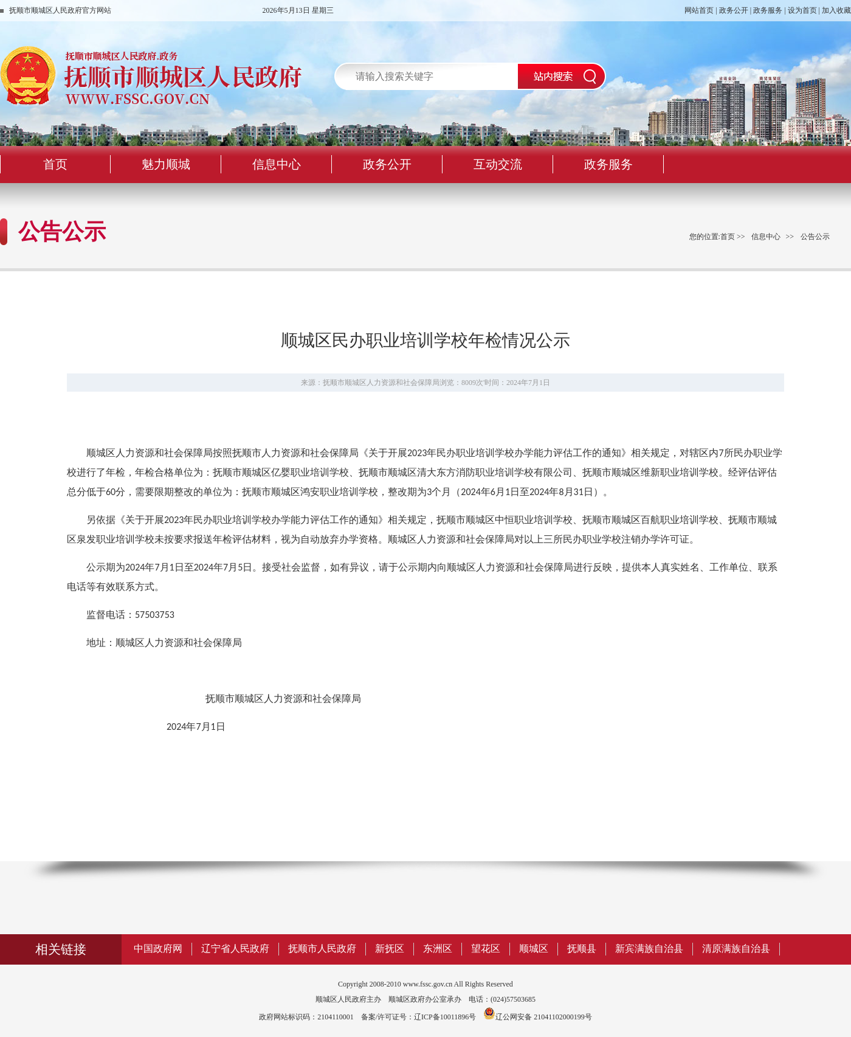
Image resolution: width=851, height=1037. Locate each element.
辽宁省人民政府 (235, 948)
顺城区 (533, 948)
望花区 (485, 948)
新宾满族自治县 (649, 948)
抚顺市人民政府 (322, 948)
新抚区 (389, 948)
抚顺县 (581, 948)
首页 (727, 236)
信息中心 (765, 236)
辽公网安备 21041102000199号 (537, 1017)
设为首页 (802, 10)
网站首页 (699, 10)
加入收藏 (836, 10)
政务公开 (733, 10)
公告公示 (815, 236)
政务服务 (767, 10)
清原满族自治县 (736, 948)
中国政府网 (158, 948)
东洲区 (437, 948)
